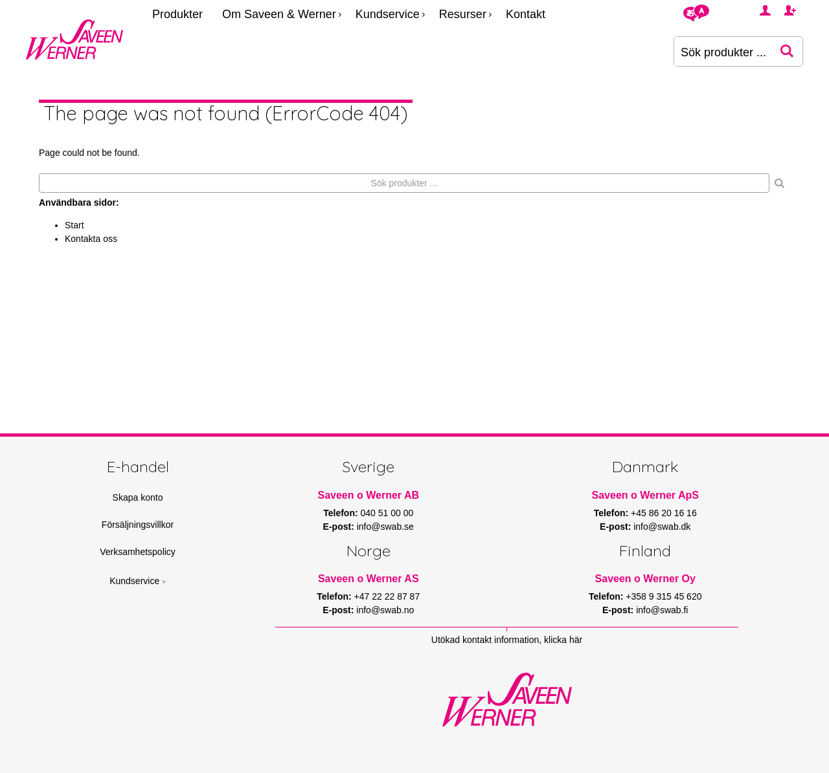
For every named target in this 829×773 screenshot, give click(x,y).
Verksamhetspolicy (138, 552)
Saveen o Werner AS (368, 578)
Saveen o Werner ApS (645, 495)
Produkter (177, 14)
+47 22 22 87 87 (387, 596)
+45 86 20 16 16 (664, 513)
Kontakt (525, 14)
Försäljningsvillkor (138, 524)
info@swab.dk (661, 526)
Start (74, 225)
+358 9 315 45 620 (663, 596)
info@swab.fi (662, 610)
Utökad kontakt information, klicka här (506, 640)
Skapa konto (138, 497)
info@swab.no (385, 610)
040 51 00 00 (387, 513)
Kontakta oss (91, 239)
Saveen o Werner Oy (645, 578)
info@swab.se (385, 526)
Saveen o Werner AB (369, 495)
